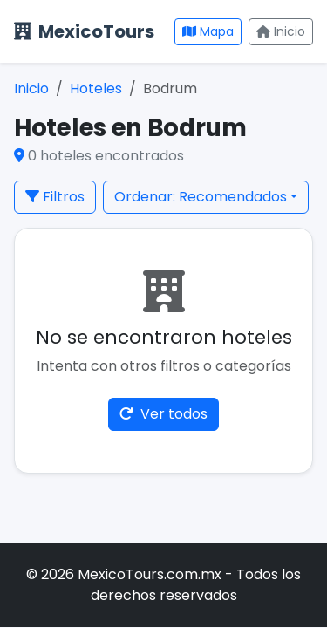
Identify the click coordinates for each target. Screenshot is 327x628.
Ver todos (163, 414)
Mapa (208, 31)
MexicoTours (84, 31)
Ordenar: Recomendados (200, 197)
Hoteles (96, 88)
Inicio (280, 31)
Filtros (55, 197)
